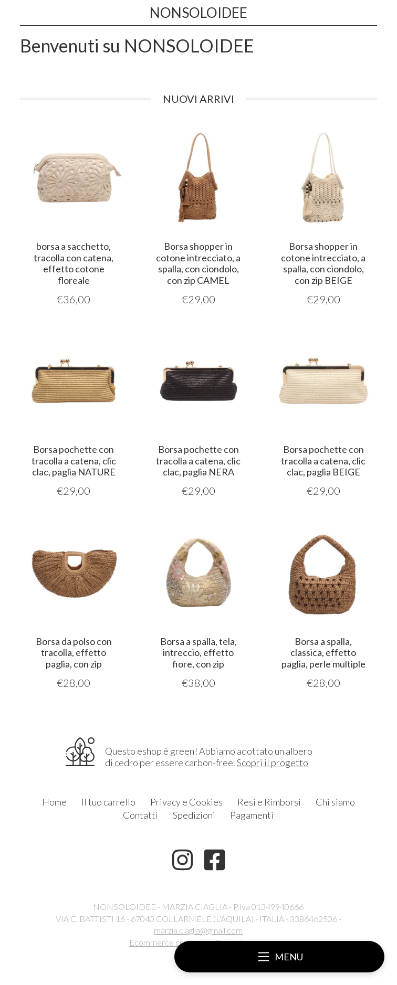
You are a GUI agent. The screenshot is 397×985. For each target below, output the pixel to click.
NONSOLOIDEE (198, 12)
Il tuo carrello (108, 802)
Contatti (140, 815)
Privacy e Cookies (186, 802)
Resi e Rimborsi (269, 802)
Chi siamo (335, 802)
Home (54, 802)
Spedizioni (194, 815)
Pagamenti (252, 815)
